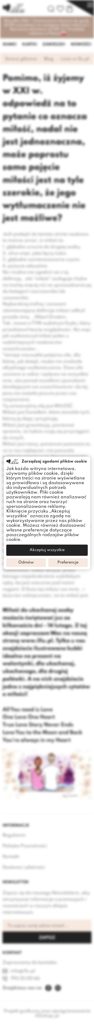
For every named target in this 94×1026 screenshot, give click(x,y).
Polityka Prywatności (25, 846)
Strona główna (21, 59)
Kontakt (11, 856)
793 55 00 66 (25, 978)
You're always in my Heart (37, 740)
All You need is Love (28, 709)
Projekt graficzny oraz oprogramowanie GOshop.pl (47, 1013)
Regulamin (14, 835)
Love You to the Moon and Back (42, 732)
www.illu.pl (37, 641)
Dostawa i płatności (24, 867)
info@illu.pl (23, 971)
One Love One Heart (29, 717)
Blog (49, 59)
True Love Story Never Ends (38, 725)
